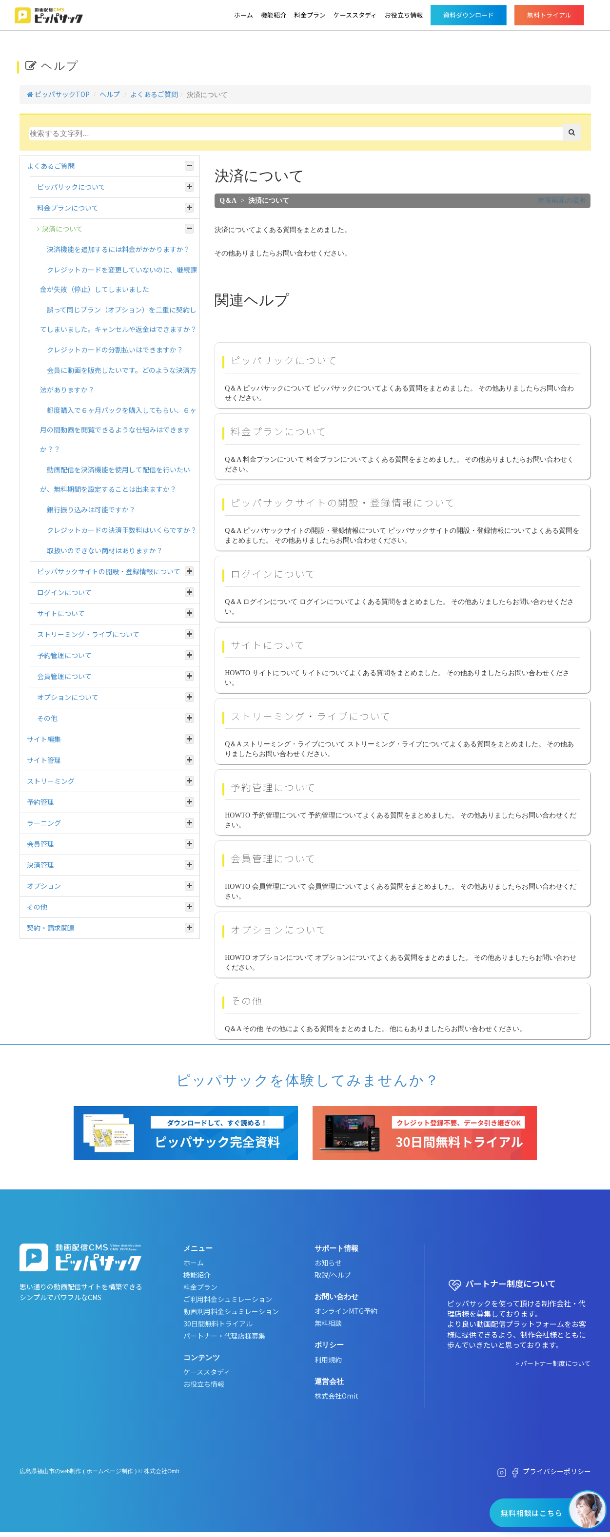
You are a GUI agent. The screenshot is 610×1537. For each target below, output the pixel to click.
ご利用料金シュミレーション (227, 1299)
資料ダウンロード (468, 14)
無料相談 (328, 1323)
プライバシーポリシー (557, 1471)
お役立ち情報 (404, 14)
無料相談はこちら (531, 1513)
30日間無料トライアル (218, 1323)
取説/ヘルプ (333, 1275)
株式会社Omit (336, 1396)
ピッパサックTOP (58, 94)
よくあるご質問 (154, 94)
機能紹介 (273, 14)
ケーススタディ (355, 14)
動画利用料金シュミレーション (231, 1311)
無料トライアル (549, 14)
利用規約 (328, 1359)
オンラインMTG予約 (346, 1311)
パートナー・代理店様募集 (224, 1336)
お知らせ (328, 1262)
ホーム (243, 14)
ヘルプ (109, 94)
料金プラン (310, 14)
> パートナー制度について (552, 1363)
